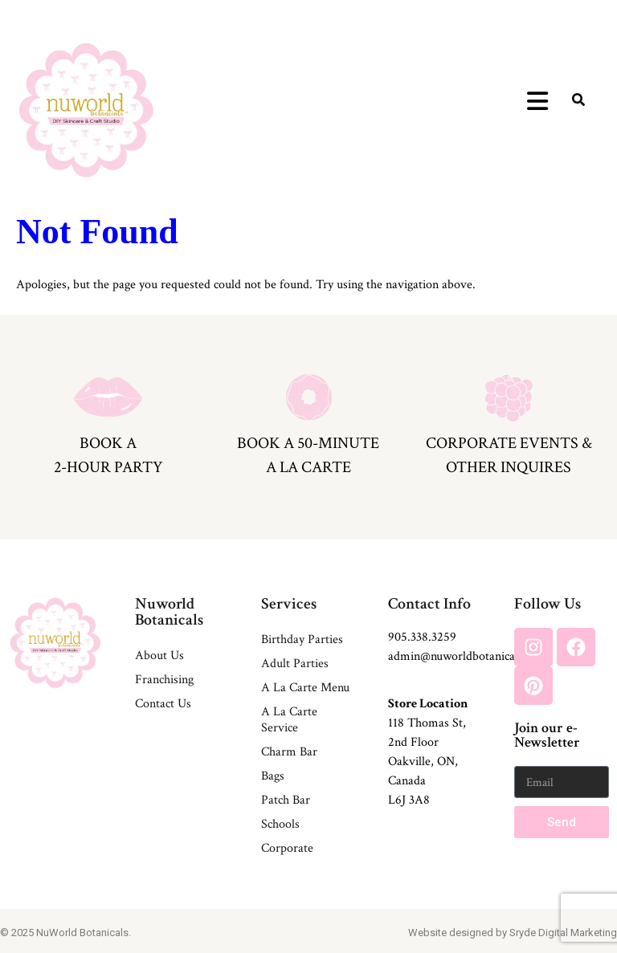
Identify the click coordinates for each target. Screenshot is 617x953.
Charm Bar (289, 751)
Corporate (287, 848)
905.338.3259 (422, 637)
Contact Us (163, 703)
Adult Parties (295, 663)
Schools (280, 824)
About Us (159, 655)
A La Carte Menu (305, 687)
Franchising (164, 679)
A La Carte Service (289, 719)
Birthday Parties (302, 639)
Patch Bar (285, 800)
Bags (272, 776)
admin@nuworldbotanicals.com (468, 656)
